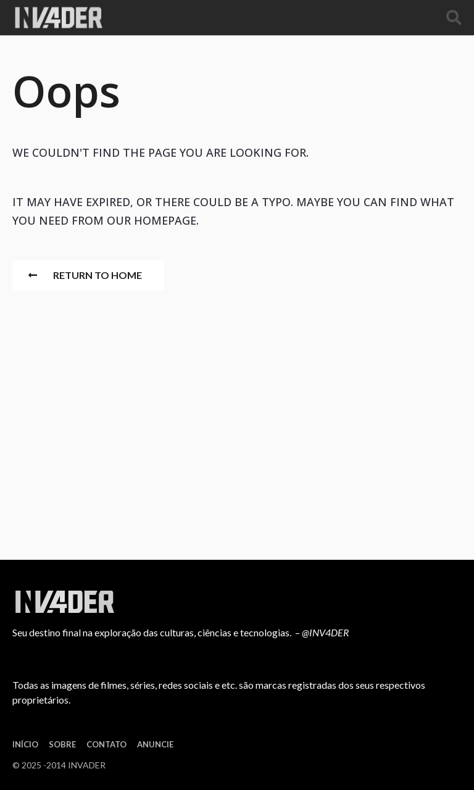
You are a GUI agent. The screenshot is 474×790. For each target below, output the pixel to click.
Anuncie (155, 744)
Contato (106, 744)
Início (25, 744)
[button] (454, 18)
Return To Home (85, 275)
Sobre (62, 744)
